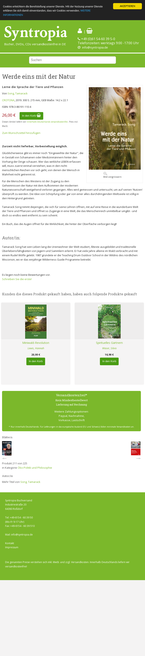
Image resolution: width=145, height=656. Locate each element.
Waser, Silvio (109, 348)
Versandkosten (80, 562)
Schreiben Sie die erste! (17, 279)
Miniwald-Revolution (35, 343)
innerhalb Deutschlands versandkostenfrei (47, 121)
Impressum (11, 547)
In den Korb (31, 115)
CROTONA (8, 100)
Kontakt (9, 543)
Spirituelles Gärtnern (109, 343)
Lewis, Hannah (36, 348)
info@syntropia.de (95, 47)
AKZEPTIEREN (127, 6)
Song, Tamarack (18, 93)
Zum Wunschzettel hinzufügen (21, 132)
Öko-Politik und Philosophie (35, 467)
